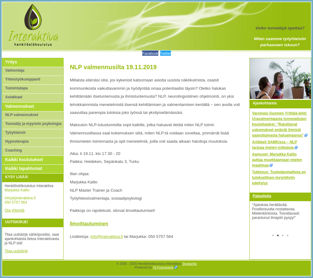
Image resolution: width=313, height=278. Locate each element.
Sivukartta (189, 263)
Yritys (11, 61)
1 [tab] (272, 236)
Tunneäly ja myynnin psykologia (33, 124)
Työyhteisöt (15, 132)
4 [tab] (287, 236)
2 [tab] (277, 236)
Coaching (13, 150)
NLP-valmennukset (21, 115)
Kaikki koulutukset (24, 159)
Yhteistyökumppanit (22, 79)
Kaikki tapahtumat (23, 168)
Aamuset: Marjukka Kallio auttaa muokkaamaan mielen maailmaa (277, 159)
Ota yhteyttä (14, 210)
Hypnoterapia (17, 141)
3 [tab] (282, 236)
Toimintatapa (16, 88)
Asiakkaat (13, 97)
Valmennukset (19, 106)
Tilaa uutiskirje (16, 251)
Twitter (165, 53)
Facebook (150, 53)
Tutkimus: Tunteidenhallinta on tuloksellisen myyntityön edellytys (279, 177)
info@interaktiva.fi (106, 236)
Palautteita (262, 196)
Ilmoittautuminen (89, 223)
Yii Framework (163, 267)
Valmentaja (14, 70)
